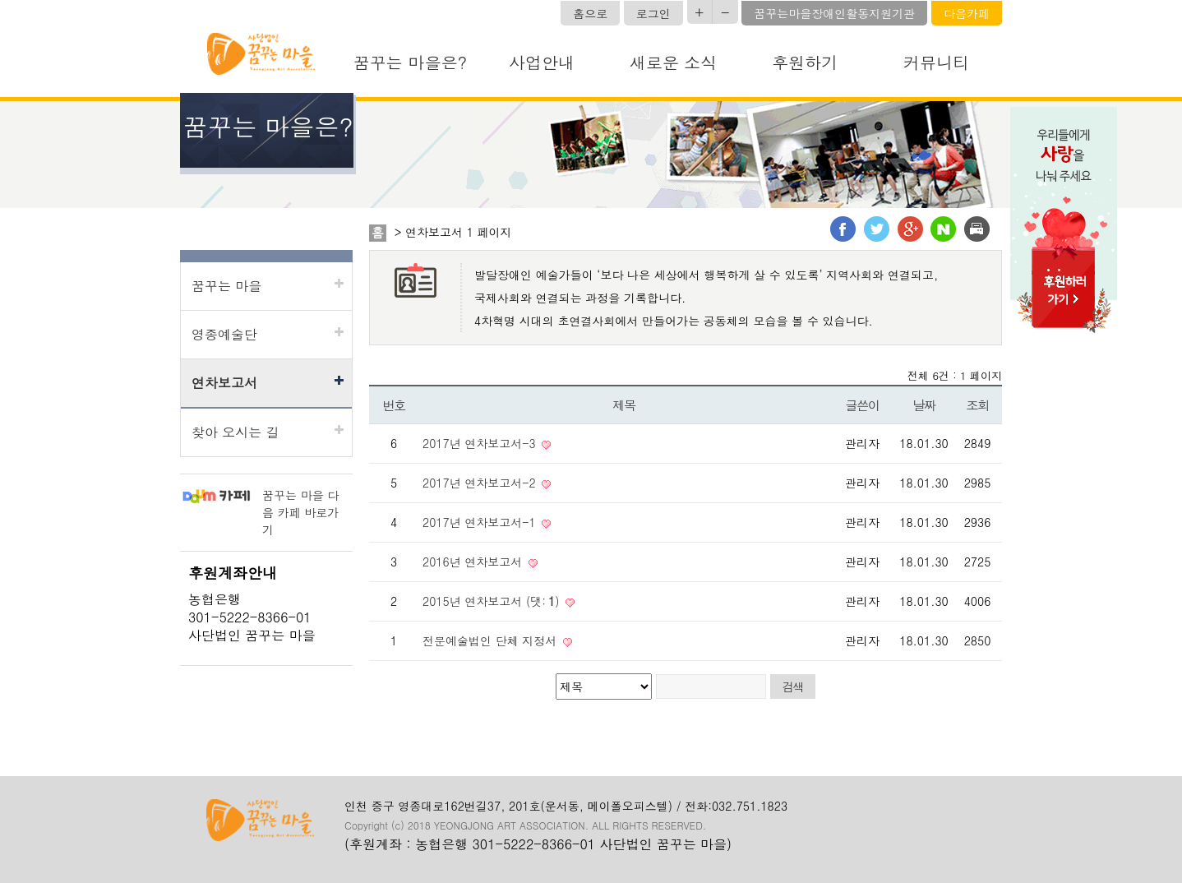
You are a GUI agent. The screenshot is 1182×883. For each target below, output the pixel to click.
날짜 (923, 405)
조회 (977, 405)
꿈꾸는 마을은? (410, 62)
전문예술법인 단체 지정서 (491, 640)
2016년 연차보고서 (474, 561)
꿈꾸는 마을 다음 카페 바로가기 (300, 512)
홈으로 (590, 13)
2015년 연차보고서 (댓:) (492, 601)
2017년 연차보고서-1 (480, 522)
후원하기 (805, 62)
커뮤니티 (936, 62)
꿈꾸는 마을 (226, 285)
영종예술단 (224, 334)
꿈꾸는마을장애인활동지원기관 (834, 13)
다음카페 (967, 13)
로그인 (653, 13)
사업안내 (542, 62)
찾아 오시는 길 (235, 432)
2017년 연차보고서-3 (480, 443)
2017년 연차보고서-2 (480, 482)
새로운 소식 (674, 62)
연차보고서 (224, 382)
